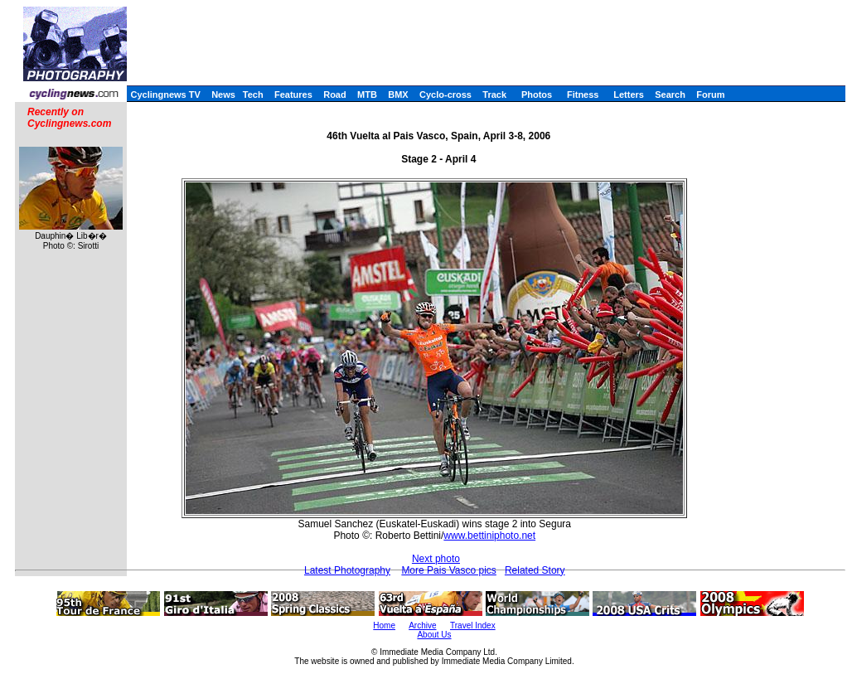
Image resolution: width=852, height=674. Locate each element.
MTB (367, 94)
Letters (628, 94)
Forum (710, 94)
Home (384, 625)
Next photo (436, 559)
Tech (253, 94)
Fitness (583, 94)
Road (334, 94)
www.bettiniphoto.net (489, 535)
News (223, 94)
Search (670, 94)
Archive (422, 625)
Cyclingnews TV (165, 94)
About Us (434, 634)
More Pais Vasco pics (448, 570)
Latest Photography (347, 570)
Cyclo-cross (445, 94)
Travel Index (473, 625)
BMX (398, 94)
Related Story (535, 570)
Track (494, 94)
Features (293, 94)
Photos (536, 94)
